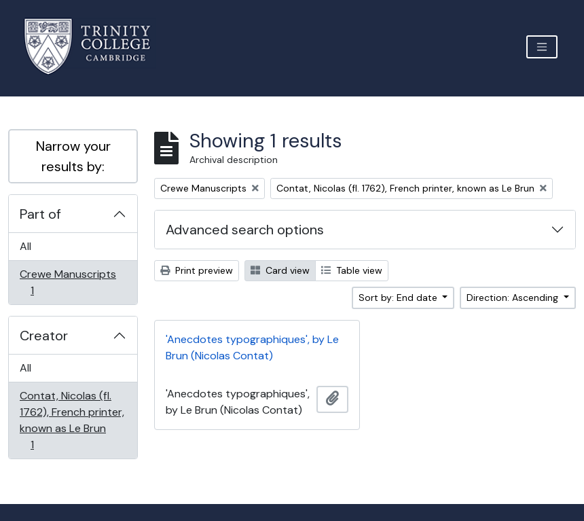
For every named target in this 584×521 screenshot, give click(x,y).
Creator (44, 335)
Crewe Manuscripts (67, 282)
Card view (280, 270)
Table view (351, 270)
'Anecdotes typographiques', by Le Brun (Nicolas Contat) (252, 347)
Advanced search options (245, 229)
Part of (40, 214)
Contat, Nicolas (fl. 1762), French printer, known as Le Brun (71, 420)
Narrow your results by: (73, 156)
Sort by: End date (399, 297)
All (25, 246)
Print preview (196, 270)
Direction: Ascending (514, 297)
